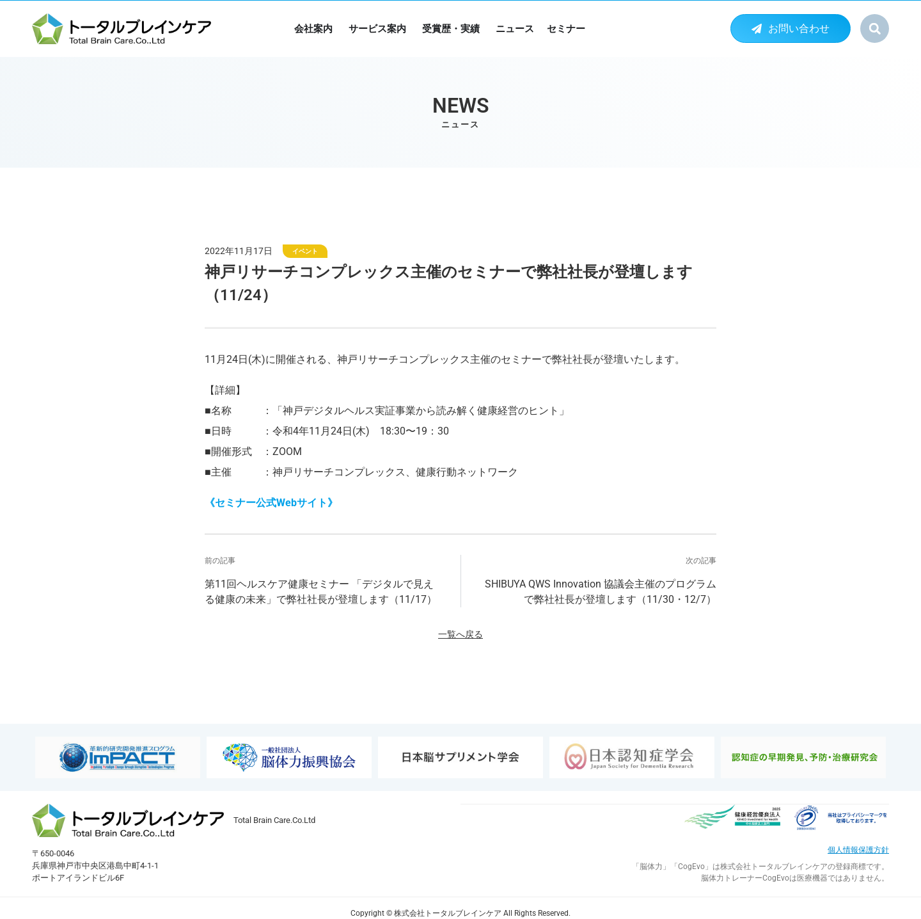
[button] (874, 28)
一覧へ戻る (460, 634)
